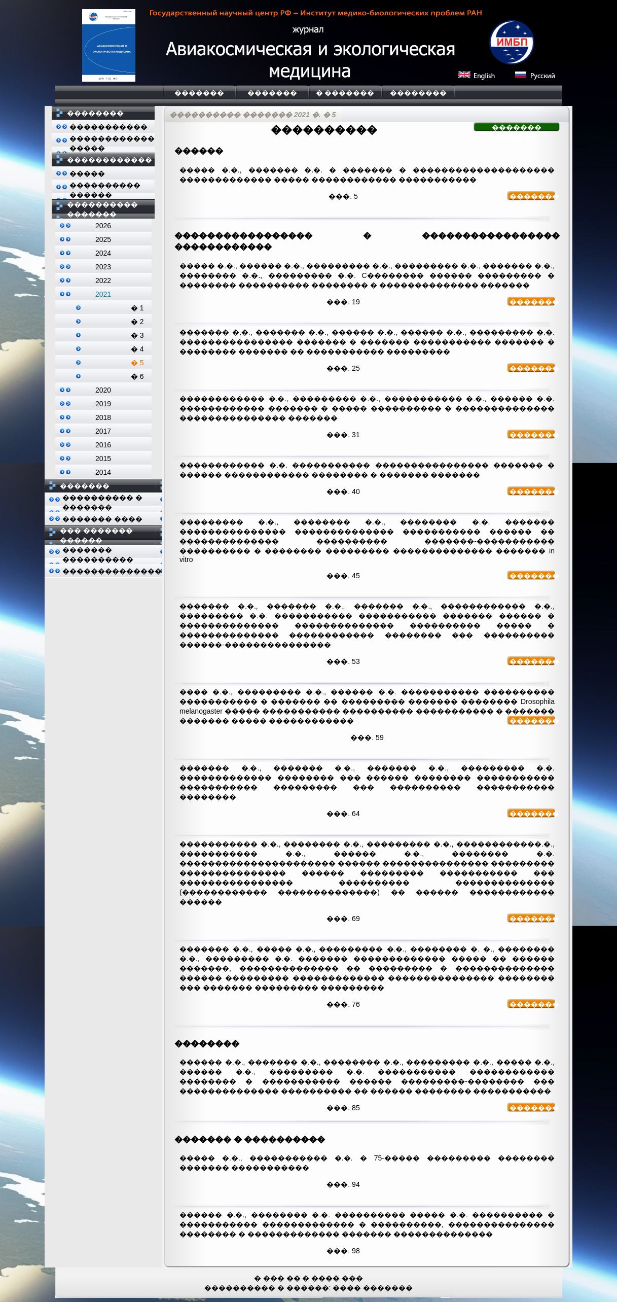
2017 (103, 431)
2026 (103, 226)
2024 (103, 253)
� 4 (137, 349)
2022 (103, 280)
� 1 (137, 308)
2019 (103, 404)
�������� (418, 93)
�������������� (112, 571)
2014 (103, 472)
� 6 (137, 376)
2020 (103, 390)
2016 (103, 445)
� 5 (137, 363)
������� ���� (102, 519)
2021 (103, 294)
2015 (103, 458)
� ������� (345, 93)
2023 (103, 267)
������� (199, 93)
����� (87, 173)
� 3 (137, 335)
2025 (103, 239)
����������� (108, 127)
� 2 (137, 322)
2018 (103, 417)
